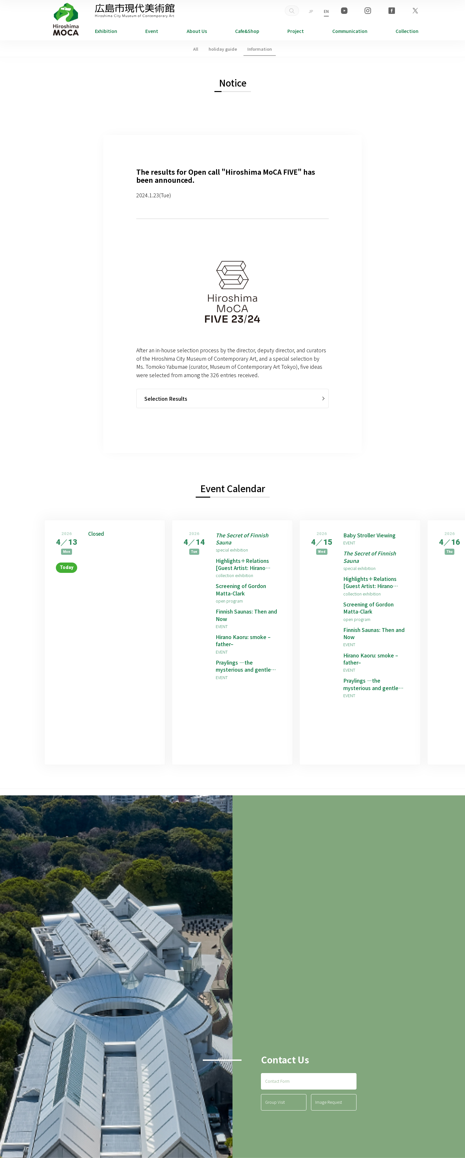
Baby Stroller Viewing (369, 535)
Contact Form (277, 1081)
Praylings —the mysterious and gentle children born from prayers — (248, 666)
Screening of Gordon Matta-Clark (241, 590)
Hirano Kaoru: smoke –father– (243, 641)
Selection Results (165, 398)
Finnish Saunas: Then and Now (246, 615)
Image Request (328, 1102)
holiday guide (223, 49)
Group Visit (275, 1102)
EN (326, 11)
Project (295, 31)
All (195, 49)
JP (311, 11)
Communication (349, 31)
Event (151, 31)
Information (259, 49)
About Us (197, 31)
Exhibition (106, 31)
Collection (407, 31)
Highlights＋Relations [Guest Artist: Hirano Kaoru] (242, 564)
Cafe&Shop (247, 31)
